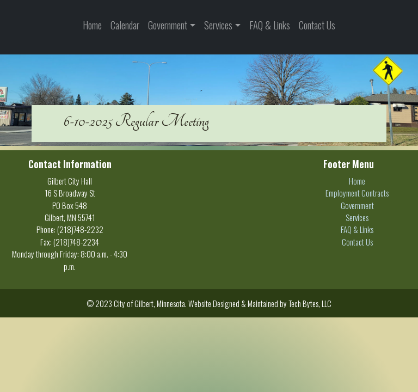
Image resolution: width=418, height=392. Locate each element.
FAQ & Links (269, 24)
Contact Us (317, 24)
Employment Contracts (357, 193)
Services (218, 24)
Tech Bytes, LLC (309, 303)
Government (167, 24)
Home (92, 24)
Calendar (124, 24)
